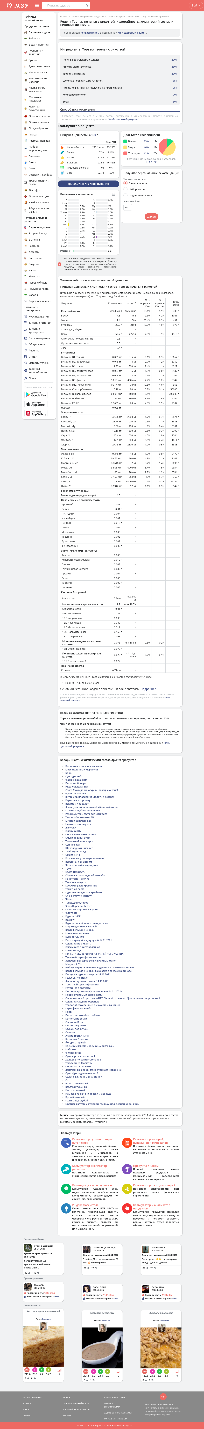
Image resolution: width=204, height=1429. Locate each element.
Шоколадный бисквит (79, 848)
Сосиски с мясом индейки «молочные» (89, 1046)
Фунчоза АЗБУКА (75, 793)
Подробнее (148, 689)
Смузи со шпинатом (77, 837)
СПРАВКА (108, 1403)
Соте (68, 1080)
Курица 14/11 (73, 916)
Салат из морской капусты (81, 909)
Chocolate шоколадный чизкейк (85, 875)
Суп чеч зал (72, 844)
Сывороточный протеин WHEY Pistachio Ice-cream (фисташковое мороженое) (112, 998)
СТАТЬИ (26, 1415)
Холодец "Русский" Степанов (83, 1059)
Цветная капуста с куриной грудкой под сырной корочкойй (102, 1104)
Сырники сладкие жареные (82, 1001)
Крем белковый (75, 1097)
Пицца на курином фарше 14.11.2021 (87, 974)
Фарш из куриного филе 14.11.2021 (87, 981)
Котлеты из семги (76, 1018)
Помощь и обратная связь (38, 386)
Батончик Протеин (76, 1039)
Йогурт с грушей (75, 1042)
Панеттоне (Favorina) (77, 878)
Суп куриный (73, 776)
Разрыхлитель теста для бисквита (86, 813)
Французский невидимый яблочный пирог (92, 807)
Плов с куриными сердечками (84, 994)
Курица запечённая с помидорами (86, 923)
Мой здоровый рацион (132, 32)
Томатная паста (74, 889)
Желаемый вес (132, 201)
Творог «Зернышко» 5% (79, 817)
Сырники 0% (73, 831)
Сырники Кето (74, 1022)
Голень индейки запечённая (83, 810)
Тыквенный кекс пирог (79, 841)
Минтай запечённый (78, 820)
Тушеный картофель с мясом (83, 957)
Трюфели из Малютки (79, 1063)
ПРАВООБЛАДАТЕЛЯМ (114, 1397)
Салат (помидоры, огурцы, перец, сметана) (91, 790)
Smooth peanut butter (78, 906)
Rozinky (70, 919)
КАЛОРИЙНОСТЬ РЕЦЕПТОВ (76, 1409)
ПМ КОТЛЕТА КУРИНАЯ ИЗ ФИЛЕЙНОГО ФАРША (94, 953)
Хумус (69, 868)
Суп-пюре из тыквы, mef (80, 1056)
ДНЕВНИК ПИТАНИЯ (32, 1397)
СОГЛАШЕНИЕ (110, 1418)
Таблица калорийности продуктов (87, 16)
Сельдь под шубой (76, 1028)
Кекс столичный (75, 1090)
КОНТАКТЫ (126, 1412)
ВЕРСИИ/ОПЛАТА (112, 1406)
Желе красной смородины (81, 865)
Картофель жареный (78, 1008)
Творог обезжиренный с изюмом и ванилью (92, 1005)
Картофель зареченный (79, 930)
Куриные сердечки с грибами (83, 892)
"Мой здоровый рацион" (123, 119)
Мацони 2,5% (73, 964)
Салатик (70, 1032)
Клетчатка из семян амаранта (83, 766)
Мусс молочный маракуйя (81, 769)
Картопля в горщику (77, 800)
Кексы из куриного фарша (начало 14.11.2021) (93, 991)
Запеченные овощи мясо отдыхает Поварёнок (93, 1069)
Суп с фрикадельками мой (81, 1073)
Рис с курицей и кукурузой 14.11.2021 (88, 940)
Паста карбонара (75, 783)
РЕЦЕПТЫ (27, 1403)
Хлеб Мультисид (75, 851)
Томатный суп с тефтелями (82, 984)
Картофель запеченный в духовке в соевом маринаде (98, 970)
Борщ (68, 773)
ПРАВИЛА (122, 1418)
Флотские (71, 912)
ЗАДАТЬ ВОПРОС (112, 1412)
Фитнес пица (73, 1052)
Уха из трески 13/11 (77, 1035)
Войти (196, 5)
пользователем (90, 32)
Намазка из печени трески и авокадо (88, 1093)
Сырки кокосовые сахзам (80, 834)
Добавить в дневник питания (88, 184)
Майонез (70, 1049)
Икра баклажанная (76, 786)
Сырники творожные (78, 1066)
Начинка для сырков (78, 824)
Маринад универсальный (81, 926)
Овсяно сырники (75, 1025)
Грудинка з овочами (78, 988)
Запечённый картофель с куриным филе (90, 960)
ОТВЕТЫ (67, 1415)
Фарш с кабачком (76, 779)
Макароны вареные (77, 933)
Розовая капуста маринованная (84, 858)
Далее (151, 217)
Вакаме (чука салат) (77, 803)
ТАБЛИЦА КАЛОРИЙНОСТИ (76, 1403)
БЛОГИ (26, 1409)
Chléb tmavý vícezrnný (78, 895)
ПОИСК (66, 1397)
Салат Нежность (75, 872)
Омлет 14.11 (72, 854)
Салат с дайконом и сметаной (83, 1076)
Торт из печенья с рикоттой (156, 16)
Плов (68, 1011)
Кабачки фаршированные (81, 885)
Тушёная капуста (75, 882)
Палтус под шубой (76, 1100)
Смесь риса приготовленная (82, 947)
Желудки (70, 827)
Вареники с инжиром (78, 861)
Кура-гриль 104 (74, 936)
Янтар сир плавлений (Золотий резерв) (89, 796)
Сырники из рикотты (78, 943)
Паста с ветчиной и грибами (83, 1015)
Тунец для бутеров (76, 902)
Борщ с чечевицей (76, 1083)
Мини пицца (73, 950)
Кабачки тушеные (76, 1086)
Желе (68, 899)
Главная (64, 16)
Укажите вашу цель (134, 179)
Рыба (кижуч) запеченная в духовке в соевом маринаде (99, 967)
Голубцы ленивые (76, 977)
